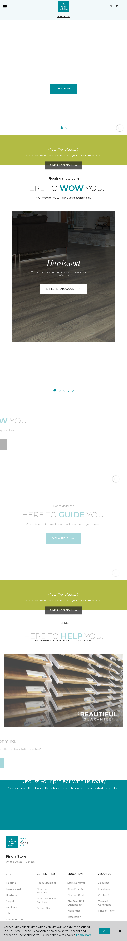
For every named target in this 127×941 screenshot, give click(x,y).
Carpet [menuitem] (10, 901)
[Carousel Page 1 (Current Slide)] (61, 127)
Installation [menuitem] (74, 916)
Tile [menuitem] (8, 913)
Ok (104, 930)
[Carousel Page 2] (66, 128)
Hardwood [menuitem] (12, 895)
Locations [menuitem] (104, 889)
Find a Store (63, 16)
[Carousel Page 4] (68, 391)
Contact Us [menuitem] (104, 895)
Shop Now (63, 88)
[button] (111, 6)
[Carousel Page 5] (73, 391)
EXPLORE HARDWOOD (63, 288)
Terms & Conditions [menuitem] (104, 903)
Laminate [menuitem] (11, 907)
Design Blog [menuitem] (44, 908)
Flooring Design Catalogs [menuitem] (46, 900)
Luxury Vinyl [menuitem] (13, 889)
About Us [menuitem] (103, 882)
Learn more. (84, 935)
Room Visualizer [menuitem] (46, 882)
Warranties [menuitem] (74, 910)
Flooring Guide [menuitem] (76, 895)
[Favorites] (117, 6)
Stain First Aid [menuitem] (75, 889)
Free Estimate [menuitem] (14, 919)
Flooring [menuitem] (11, 882)
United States (14, 861)
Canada (30, 861)
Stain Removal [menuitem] (76, 882)
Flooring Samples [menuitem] (42, 891)
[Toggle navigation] (5, 6)
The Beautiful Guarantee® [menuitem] (75, 903)
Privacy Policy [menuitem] (106, 910)
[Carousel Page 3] (64, 391)
